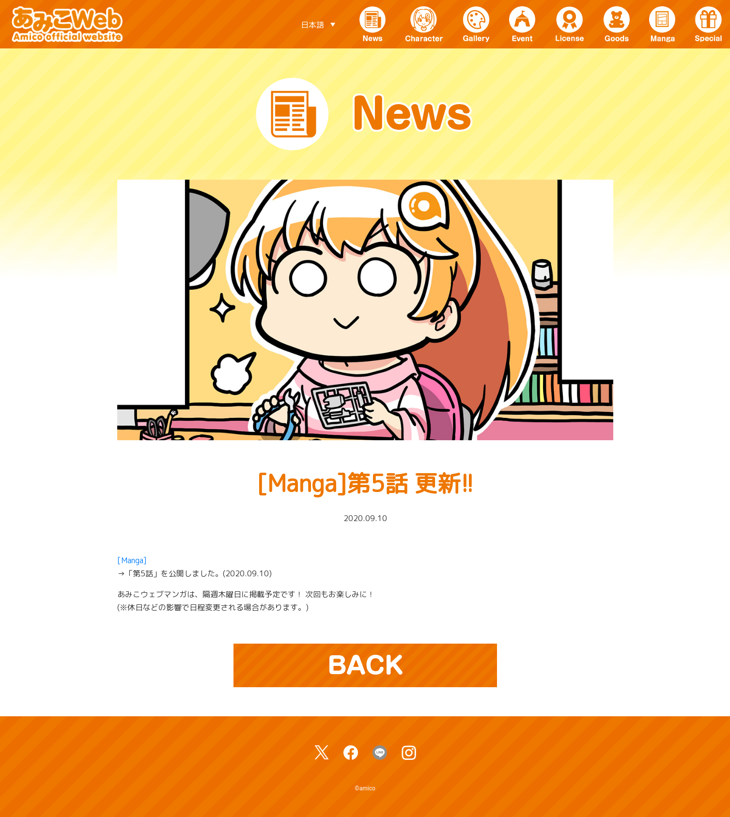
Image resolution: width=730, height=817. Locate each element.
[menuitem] (318, 24)
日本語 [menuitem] (312, 24)
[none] (318, 24)
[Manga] (132, 560)
